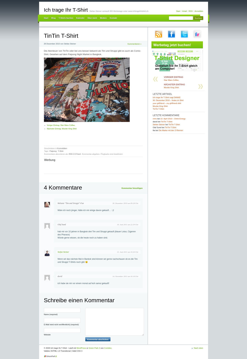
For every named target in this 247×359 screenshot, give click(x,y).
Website (47, 335)
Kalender (80, 18)
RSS (191, 11)
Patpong (53, 151)
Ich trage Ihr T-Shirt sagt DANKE (167, 97)
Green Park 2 (94, 348)
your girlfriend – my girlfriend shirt (167, 103)
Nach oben (198, 348)
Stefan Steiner (63, 252)
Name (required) (51, 314)
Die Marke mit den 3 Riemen (171, 130)
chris (155, 119)
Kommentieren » (135, 44)
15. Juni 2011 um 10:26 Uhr (127, 252)
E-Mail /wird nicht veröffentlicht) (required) (61, 324)
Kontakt (113, 18)
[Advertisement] (84, 167)
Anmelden (199, 11)
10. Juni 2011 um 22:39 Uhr (127, 224)
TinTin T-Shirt (158, 109)
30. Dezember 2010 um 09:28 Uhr (125, 203)
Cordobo (107, 348)
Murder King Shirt (62, 129)
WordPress (81, 348)
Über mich (92, 18)
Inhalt (184, 11)
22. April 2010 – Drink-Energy (172, 119)
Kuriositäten (62, 148)
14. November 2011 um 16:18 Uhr (125, 276)
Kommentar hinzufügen (132, 188)
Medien (103, 18)
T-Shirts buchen (66, 18)
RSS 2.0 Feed (75, 154)
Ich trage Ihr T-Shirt (66, 10)
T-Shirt (60, 151)
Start (178, 11)
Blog (53, 18)
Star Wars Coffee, (61, 125)
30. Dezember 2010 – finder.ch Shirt (168, 100)
